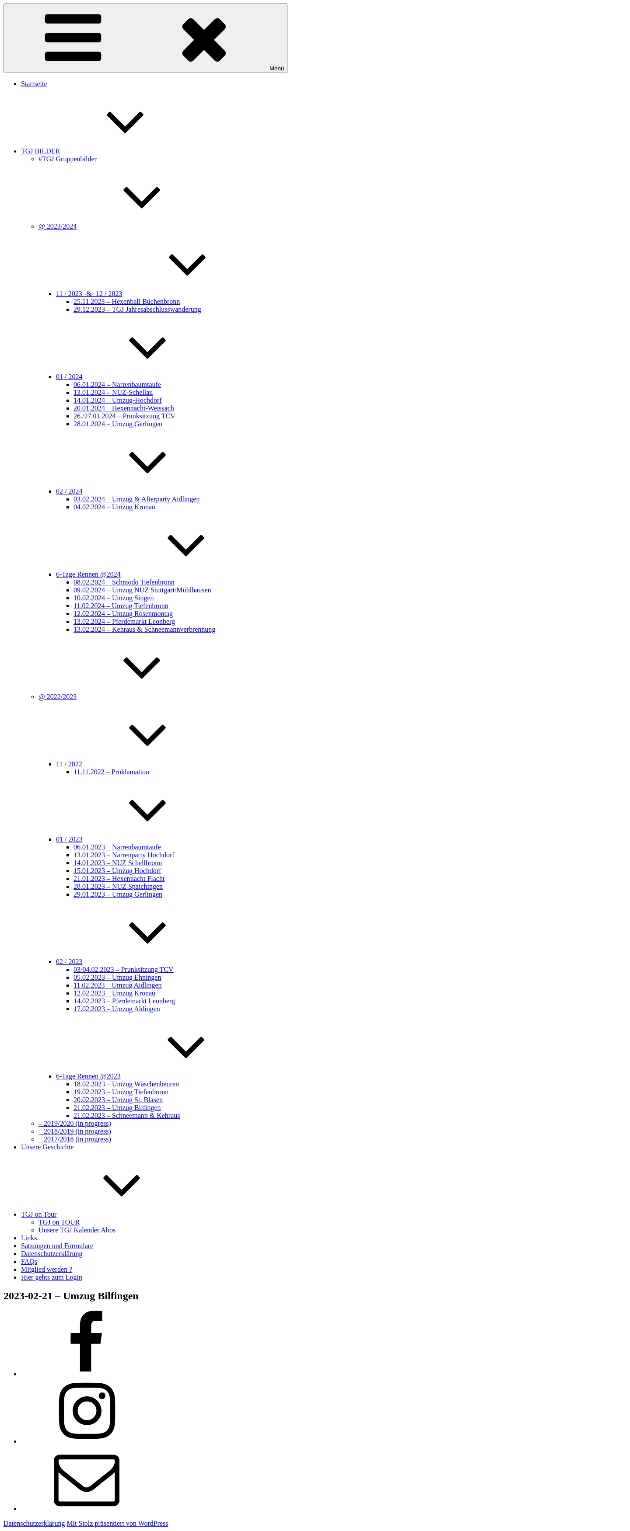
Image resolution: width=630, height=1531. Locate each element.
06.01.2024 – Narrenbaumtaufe (117, 384)
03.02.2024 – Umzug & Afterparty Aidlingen (137, 499)
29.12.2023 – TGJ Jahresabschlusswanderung (137, 309)
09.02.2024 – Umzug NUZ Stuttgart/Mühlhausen (142, 590)
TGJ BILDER (106, 151)
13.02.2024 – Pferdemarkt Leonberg (124, 621)
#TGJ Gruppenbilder (67, 159)
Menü (145, 38)
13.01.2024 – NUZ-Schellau (113, 392)
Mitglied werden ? (46, 1269)
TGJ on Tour (104, 1214)
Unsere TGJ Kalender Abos (77, 1230)
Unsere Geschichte (47, 1147)
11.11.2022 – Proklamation (111, 772)
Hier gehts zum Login (51, 1277)
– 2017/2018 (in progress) (74, 1139)
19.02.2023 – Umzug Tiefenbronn (121, 1092)
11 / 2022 (135, 764)
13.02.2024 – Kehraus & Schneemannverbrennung (144, 629)
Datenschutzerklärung (51, 1253)
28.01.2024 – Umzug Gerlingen (118, 424)
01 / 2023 (135, 839)
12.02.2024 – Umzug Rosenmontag (123, 613)
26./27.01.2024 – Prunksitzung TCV (124, 416)
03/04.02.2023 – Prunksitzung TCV (124, 969)
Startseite (34, 83)
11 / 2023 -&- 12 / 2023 (154, 293)
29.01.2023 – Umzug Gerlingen (118, 894)
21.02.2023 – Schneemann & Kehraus (127, 1115)
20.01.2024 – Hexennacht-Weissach (124, 408)
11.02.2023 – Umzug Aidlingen (118, 985)
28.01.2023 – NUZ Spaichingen (118, 886)
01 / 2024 (135, 376)
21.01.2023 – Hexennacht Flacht (119, 878)
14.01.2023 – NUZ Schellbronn (118, 862)
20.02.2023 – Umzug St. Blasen (118, 1099)
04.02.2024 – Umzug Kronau (114, 507)
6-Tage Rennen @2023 (154, 1076)
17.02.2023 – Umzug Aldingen (117, 1009)
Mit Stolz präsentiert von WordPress (117, 1523)
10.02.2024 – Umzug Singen (114, 598)
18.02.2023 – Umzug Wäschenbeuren (126, 1084)
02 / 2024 (135, 491)
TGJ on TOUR (59, 1222)
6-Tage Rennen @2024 (154, 574)
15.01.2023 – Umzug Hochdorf (117, 870)
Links (29, 1238)
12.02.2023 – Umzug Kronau (114, 993)
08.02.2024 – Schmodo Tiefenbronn (124, 582)
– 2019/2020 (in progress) (74, 1123)
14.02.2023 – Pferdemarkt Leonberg (124, 1001)
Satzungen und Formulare (57, 1245)
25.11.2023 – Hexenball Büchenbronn (127, 301)
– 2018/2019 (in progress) (74, 1131)
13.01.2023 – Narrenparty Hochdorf (124, 855)
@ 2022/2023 (123, 696)
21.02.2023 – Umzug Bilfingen (117, 1107)
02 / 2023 (135, 961)
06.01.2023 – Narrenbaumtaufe (117, 847)
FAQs (29, 1261)
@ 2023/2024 (123, 226)
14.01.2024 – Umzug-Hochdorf (118, 400)
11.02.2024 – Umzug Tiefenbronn (121, 605)
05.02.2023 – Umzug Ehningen (117, 977)
